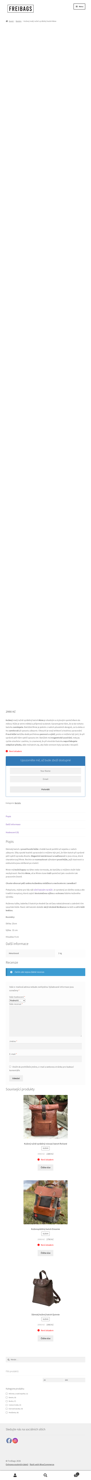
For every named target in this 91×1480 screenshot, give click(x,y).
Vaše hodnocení (17, 997)
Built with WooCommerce (42, 1464)
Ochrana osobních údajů (17, 1464)
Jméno (13, 1041)
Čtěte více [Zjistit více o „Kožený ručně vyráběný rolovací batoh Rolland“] (45, 1167)
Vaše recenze (16, 1004)
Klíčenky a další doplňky (18, 1394)
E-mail (13, 1054)
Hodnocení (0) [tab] (12, 832)
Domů (11, 21)
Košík (70, 1473)
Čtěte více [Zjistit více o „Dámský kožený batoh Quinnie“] (45, 1338)
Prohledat (45, 1475)
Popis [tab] (8, 816)
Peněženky (14, 1412)
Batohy (19, 21)
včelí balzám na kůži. (43, 889)
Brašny (12, 1401)
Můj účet (15, 1475)
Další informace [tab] (13, 824)
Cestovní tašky (15, 1405)
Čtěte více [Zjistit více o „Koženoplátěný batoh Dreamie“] (45, 1253)
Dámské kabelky (16, 1409)
